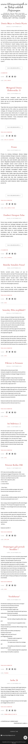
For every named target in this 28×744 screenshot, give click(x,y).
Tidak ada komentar (6, 132)
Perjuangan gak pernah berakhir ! (14, 548)
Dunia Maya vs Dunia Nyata (14, 23)
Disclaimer (14, 742)
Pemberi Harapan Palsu (14, 215)
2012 (5, 80)
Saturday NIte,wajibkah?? (14, 310)
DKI (8, 539)
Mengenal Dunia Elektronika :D (14, 89)
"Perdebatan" (14, 596)
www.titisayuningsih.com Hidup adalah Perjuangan (14, 7)
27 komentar (4, 250)
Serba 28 (14, 680)
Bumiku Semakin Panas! (14, 265)
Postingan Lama (20, 723)
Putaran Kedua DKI (14, 465)
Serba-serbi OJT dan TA (10, 714)
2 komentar (4, 73)
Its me (13, 208)
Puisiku (6, 673)
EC (8, 139)
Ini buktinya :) (14, 423)
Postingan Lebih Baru (10, 721)
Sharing (9, 257)
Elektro (11, 139)
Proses (14, 147)
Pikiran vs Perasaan (14, 363)
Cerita (9, 80)
